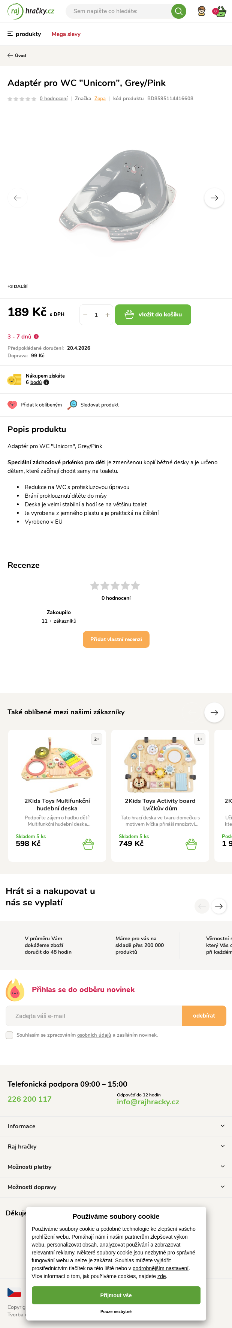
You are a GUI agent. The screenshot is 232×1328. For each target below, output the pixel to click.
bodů (36, 382)
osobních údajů (94, 1035)
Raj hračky (116, 1147)
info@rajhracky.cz (148, 1102)
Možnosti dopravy (116, 1187)
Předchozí (192, 712)
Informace (116, 1126)
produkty (24, 34)
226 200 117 (29, 1099)
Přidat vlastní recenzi (116, 639)
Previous (17, 198)
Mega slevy (66, 34)
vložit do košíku (153, 314)
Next (214, 198)
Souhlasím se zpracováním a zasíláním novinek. (87, 1035)
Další (214, 712)
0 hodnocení (53, 98)
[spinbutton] (96, 315)
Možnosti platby (116, 1167)
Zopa (100, 98)
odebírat (204, 1015)
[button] (107, 314)
